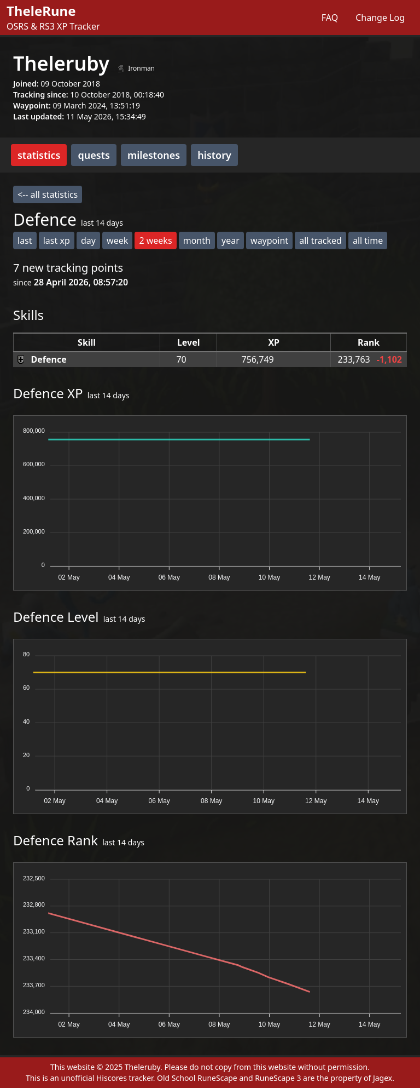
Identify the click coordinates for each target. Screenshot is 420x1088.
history (214, 155)
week (117, 240)
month (197, 240)
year (230, 240)
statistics (39, 155)
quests (93, 155)
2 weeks (155, 240)
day (88, 240)
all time (368, 240)
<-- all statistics (48, 194)
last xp (56, 240)
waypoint (269, 240)
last (25, 240)
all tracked (320, 240)
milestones (153, 155)
